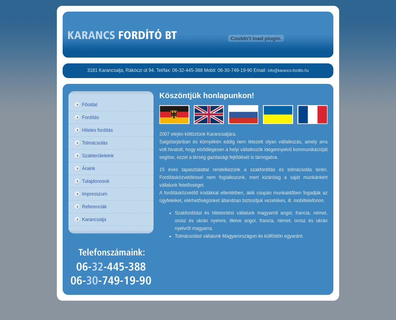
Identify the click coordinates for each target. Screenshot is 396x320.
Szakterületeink (98, 155)
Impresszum (94, 194)
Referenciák (94, 206)
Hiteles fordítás (97, 130)
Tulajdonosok (95, 181)
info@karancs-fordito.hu (288, 70)
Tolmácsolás (95, 143)
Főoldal (89, 104)
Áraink (88, 168)
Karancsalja (94, 219)
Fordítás (90, 117)
